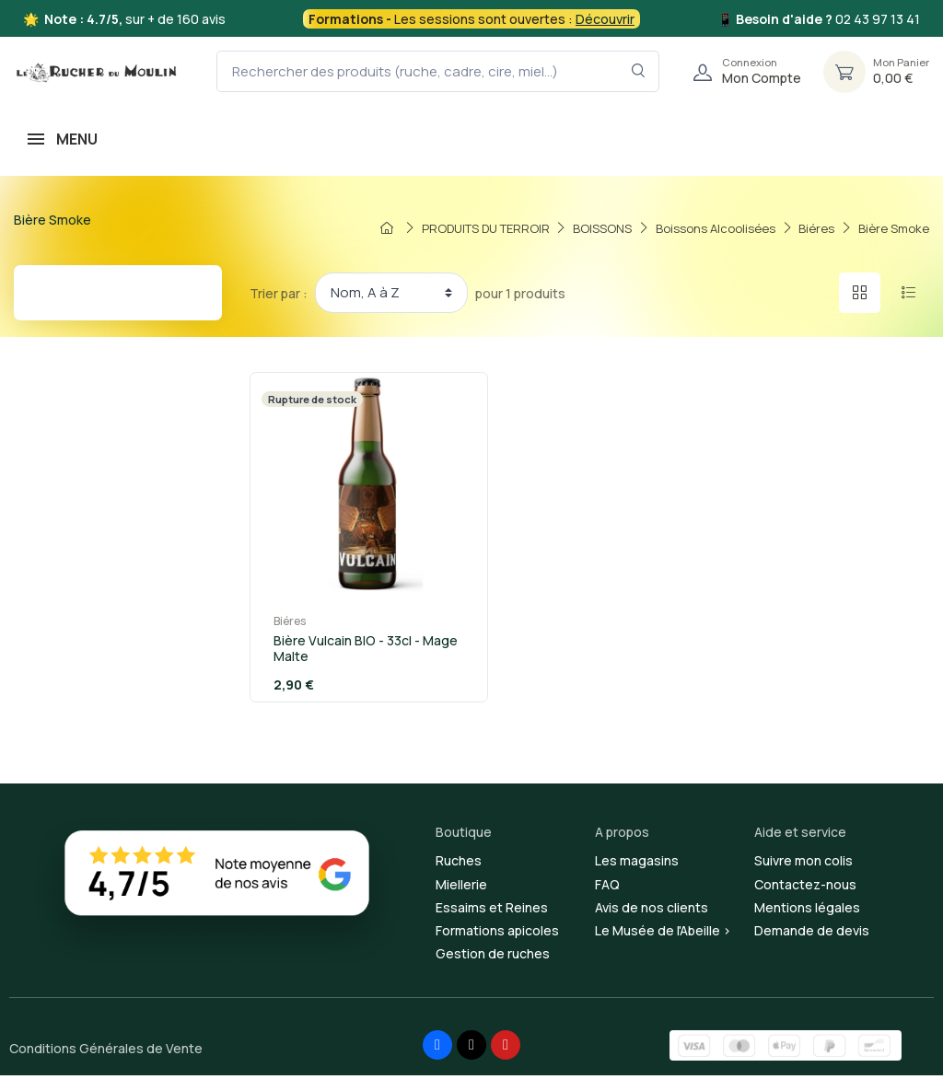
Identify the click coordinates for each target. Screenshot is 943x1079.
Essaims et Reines (492, 911)
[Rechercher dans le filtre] (638, 71)
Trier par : (279, 293)
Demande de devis (811, 934)
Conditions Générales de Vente (106, 1053)
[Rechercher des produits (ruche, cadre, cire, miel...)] (437, 71)
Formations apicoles (497, 934)
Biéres (281, 624)
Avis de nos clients (651, 911)
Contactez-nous (805, 888)
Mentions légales (807, 911)
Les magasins (637, 865)
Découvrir (605, 19)
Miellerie (461, 888)
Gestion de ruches (493, 958)
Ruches (459, 865)
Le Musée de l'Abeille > (663, 934)
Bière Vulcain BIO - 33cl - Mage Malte (357, 651)
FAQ (607, 888)
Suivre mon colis (803, 865)
